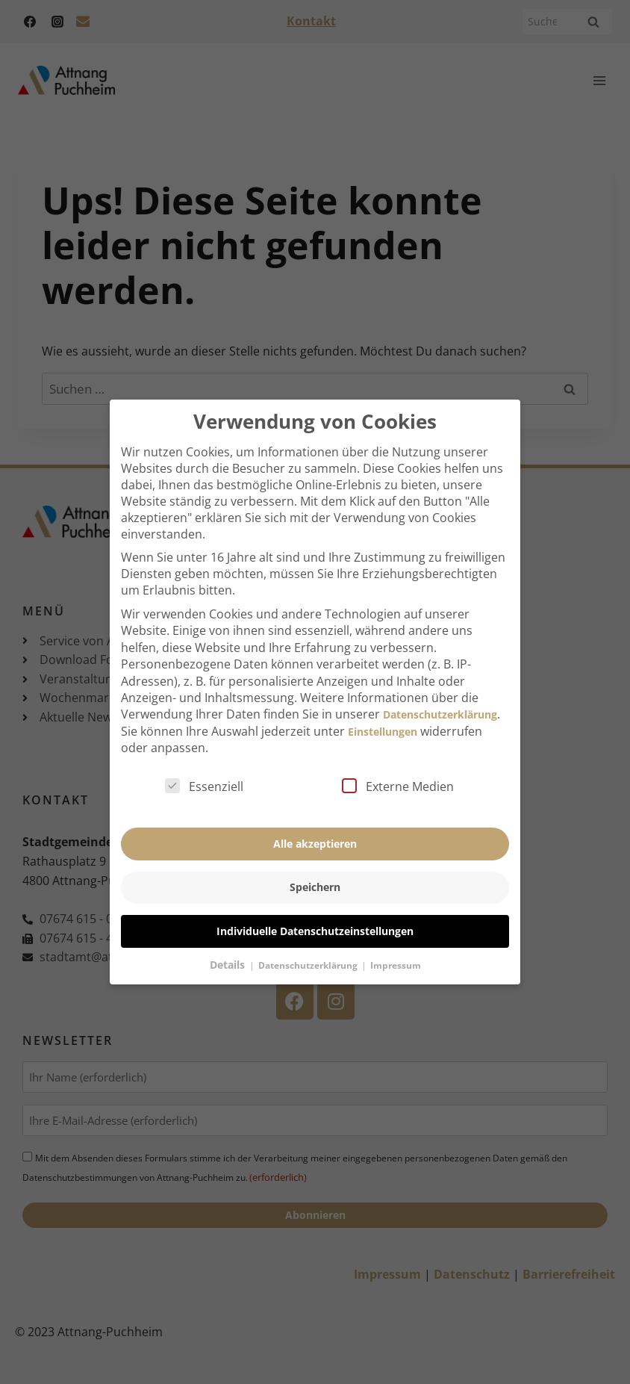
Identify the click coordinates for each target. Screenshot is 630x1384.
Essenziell (204, 770)
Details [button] (229, 947)
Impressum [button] (395, 948)
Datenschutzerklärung (440, 698)
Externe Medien (398, 770)
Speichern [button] (315, 870)
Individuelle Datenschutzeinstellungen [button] (315, 914)
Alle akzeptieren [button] (315, 826)
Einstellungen (382, 714)
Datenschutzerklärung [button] (309, 948)
